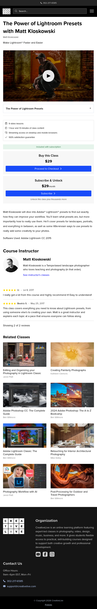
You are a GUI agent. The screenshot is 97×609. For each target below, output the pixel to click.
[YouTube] (38, 554)
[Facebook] (45, 554)
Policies (48, 604)
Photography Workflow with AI (20, 491)
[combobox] (50, 11)
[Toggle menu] (91, 11)
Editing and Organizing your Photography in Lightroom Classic (22, 371)
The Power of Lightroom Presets (24, 108)
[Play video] (48, 75)
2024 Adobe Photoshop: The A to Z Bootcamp (71, 412)
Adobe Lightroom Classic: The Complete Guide (20, 452)
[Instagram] (52, 554)
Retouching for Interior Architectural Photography (71, 452)
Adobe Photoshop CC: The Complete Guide (24, 412)
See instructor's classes (36, 275)
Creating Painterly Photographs (68, 370)
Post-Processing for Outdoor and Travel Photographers (69, 493)
